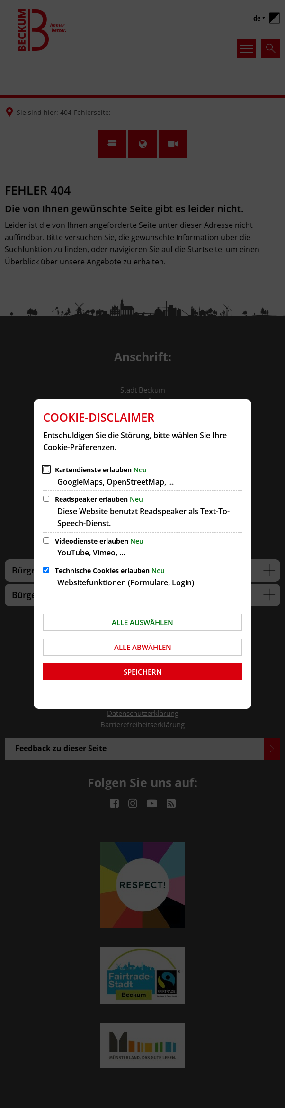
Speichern (143, 671)
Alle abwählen (142, 647)
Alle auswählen (142, 622)
